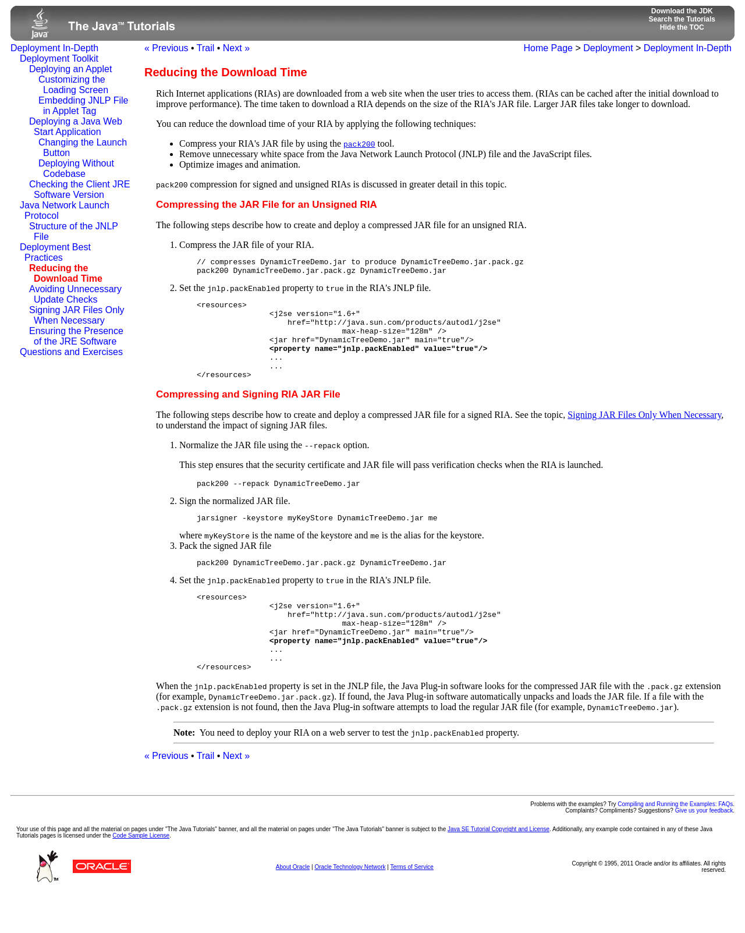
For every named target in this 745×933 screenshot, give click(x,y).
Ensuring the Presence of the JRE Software (76, 336)
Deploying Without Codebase (76, 168)
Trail (206, 48)
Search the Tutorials (682, 19)
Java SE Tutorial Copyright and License (498, 869)
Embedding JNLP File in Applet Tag (83, 105)
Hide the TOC (682, 27)
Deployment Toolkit (59, 58)
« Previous (166, 48)
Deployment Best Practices (55, 252)
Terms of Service (411, 907)
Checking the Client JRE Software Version (79, 189)
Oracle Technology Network (349, 907)
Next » (236, 48)
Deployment (608, 48)
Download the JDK (682, 11)
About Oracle (293, 907)
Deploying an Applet (70, 69)
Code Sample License (140, 875)
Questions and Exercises (71, 352)
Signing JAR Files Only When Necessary (77, 315)
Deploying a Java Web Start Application (75, 126)
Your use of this (36, 869)
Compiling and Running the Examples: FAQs (675, 844)
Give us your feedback (704, 850)
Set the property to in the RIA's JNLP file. (446, 342)
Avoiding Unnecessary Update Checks (75, 294)
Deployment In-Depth (54, 48)
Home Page (548, 48)
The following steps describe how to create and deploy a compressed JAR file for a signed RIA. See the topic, (361, 434)
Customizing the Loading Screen (73, 85)
